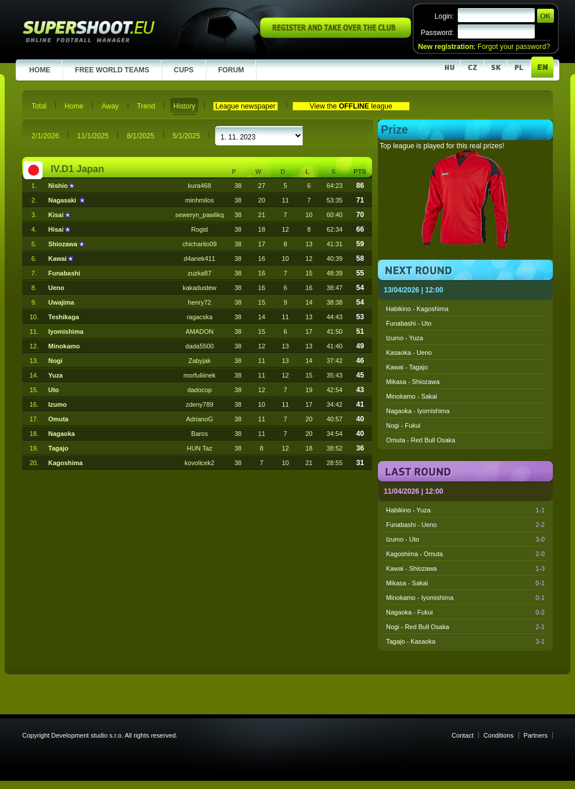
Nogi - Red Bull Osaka (465, 626)
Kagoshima (65, 462)
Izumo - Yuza (404, 337)
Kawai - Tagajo (407, 367)
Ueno (56, 287)
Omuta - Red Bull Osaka (420, 440)
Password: (437, 33)
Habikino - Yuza (465, 510)
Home (74, 106)
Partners (536, 735)
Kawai (58, 258)
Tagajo (58, 448)
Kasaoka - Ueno (409, 352)
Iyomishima (65, 331)
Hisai (56, 229)
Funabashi (64, 273)
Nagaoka (61, 433)
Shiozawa (63, 243)
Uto (53, 389)
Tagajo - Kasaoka (465, 641)
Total (39, 106)
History (184, 106)
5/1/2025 (186, 136)
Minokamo (64, 346)
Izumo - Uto (465, 539)
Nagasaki (64, 200)
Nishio (58, 185)
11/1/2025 (92, 136)
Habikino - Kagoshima (417, 308)
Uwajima (61, 302)
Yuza (55, 375)
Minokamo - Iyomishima (465, 597)
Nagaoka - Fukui (465, 612)
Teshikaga (63, 316)
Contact (462, 735)
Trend (146, 106)
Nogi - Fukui (403, 425)
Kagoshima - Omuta (465, 553)
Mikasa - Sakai (465, 582)
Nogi (55, 360)
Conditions (498, 735)
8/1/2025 (140, 136)
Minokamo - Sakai (411, 396)
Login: (444, 16)
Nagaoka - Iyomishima (418, 410)
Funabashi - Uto (409, 323)
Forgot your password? (514, 47)
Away (110, 106)
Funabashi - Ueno (465, 524)
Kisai (56, 214)
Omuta (58, 419)
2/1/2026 (45, 136)
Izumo (57, 404)
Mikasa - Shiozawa (413, 381)
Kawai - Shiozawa (465, 568)
